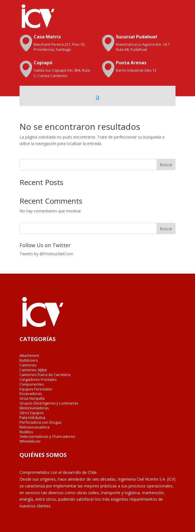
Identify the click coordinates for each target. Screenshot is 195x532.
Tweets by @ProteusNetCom (46, 253)
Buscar (166, 164)
